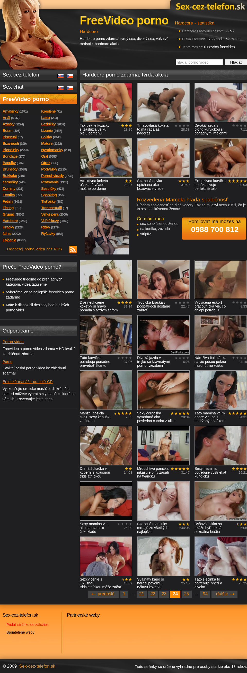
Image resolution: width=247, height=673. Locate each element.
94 (205, 593)
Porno (7, 362)
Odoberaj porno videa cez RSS (34, 249)
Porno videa (13, 341)
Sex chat (13, 87)
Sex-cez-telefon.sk (209, 6)
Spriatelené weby (20, 632)
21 (141, 593)
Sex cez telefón (21, 75)
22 (153, 593)
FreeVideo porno (26, 99)
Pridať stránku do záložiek (27, 625)
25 (186, 593)
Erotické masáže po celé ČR (28, 381)
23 (164, 593)
